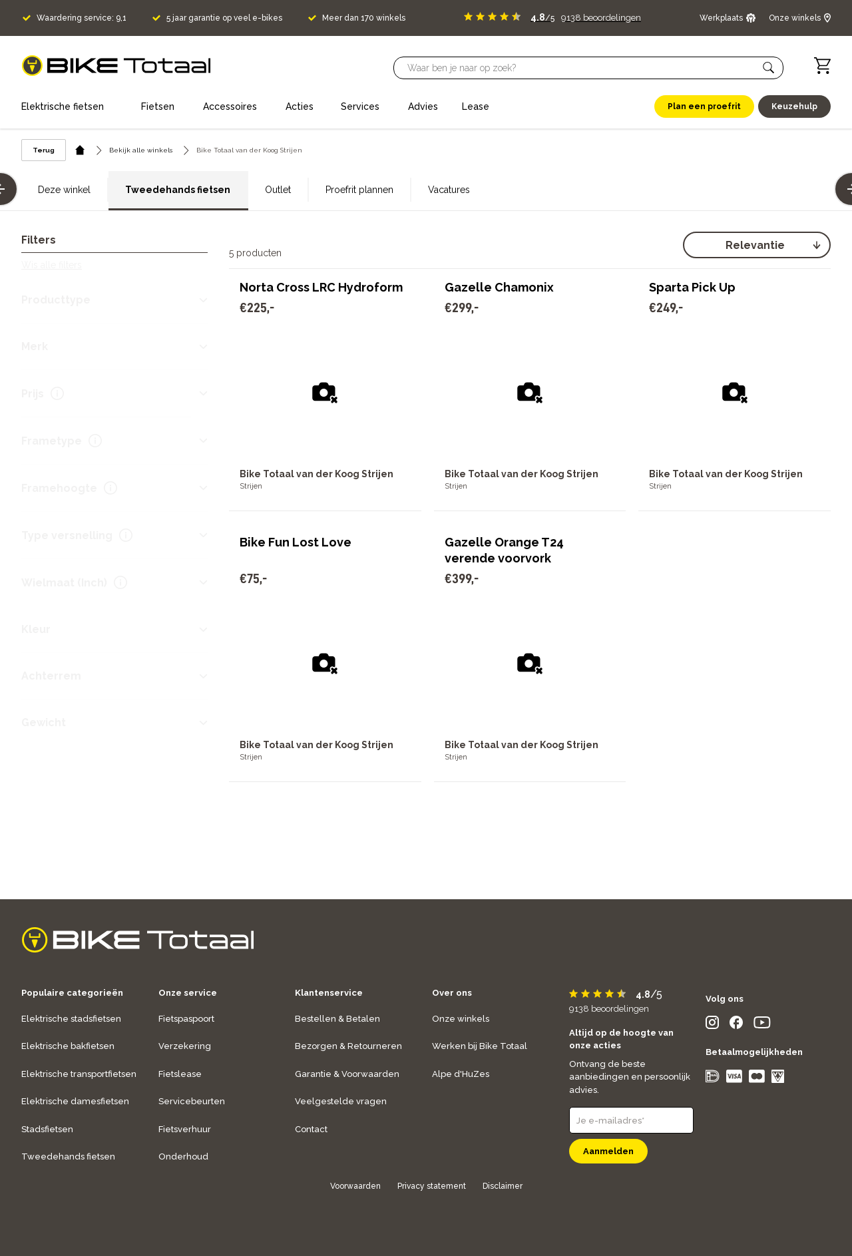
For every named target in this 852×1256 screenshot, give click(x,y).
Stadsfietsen (47, 1129)
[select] (757, 245)
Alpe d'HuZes (460, 1074)
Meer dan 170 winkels (363, 18)
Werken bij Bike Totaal (479, 1046)
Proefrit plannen (359, 189)
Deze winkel (64, 189)
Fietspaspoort (186, 1019)
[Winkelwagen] (822, 65)
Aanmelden (608, 1151)
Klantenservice (329, 993)
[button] (769, 68)
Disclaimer (503, 1186)
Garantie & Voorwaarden (347, 1074)
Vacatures (449, 189)
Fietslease (180, 1074)
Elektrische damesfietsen (75, 1101)
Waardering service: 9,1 (81, 18)
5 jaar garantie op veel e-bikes (224, 18)
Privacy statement (431, 1186)
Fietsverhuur (184, 1129)
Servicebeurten (191, 1101)
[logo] (116, 65)
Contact (311, 1129)
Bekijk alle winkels (140, 150)
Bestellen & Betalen (337, 1019)
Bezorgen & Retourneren (348, 1046)
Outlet (278, 189)
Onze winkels (460, 1019)
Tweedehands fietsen (177, 189)
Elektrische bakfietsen (67, 1046)
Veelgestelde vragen (341, 1101)
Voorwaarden (355, 1186)
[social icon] (712, 1025)
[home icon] (80, 150)
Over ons (452, 993)
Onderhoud (183, 1156)
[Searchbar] (582, 68)
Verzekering (184, 1046)
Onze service (187, 993)
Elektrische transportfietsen (78, 1074)
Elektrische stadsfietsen (71, 1019)
